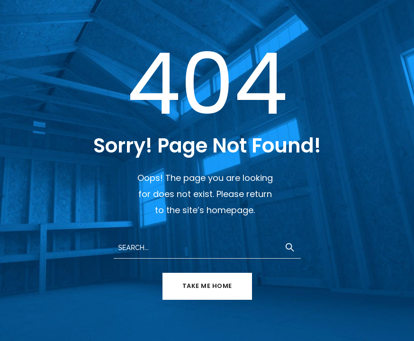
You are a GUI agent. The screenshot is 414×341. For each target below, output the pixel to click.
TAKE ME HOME (207, 285)
